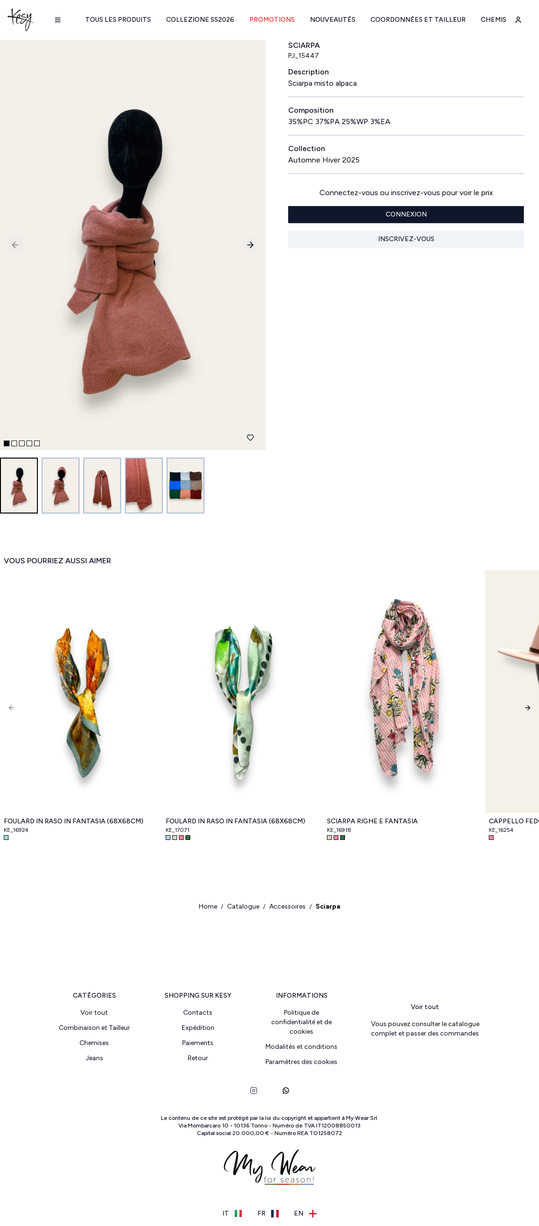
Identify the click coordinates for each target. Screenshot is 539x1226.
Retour (198, 1058)
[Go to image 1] (19, 486)
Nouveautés (332, 20)
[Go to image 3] (102, 486)
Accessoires (287, 906)
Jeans (94, 1058)
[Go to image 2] (61, 486)
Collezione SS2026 (200, 20)
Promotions (272, 20)
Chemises (497, 20)
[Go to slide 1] (6, 443)
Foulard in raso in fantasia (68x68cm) (73, 821)
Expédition (198, 1028)
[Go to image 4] (144, 486)
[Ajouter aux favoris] (250, 437)
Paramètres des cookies (301, 1062)
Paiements (197, 1043)
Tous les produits (118, 20)
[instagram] (253, 1090)
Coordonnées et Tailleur (418, 20)
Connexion (406, 214)
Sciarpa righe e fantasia (372, 821)
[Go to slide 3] (22, 443)
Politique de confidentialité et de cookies (301, 1022)
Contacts (197, 1013)
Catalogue (243, 906)
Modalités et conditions (301, 1047)
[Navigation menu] (57, 19)
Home (208, 906)
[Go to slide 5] (37, 443)
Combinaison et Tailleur (94, 1028)
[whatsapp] (285, 1090)
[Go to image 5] (185, 486)
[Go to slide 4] (29, 443)
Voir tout (94, 1013)
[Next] (527, 707)
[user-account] (518, 19)
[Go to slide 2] (14, 443)
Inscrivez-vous (406, 239)
